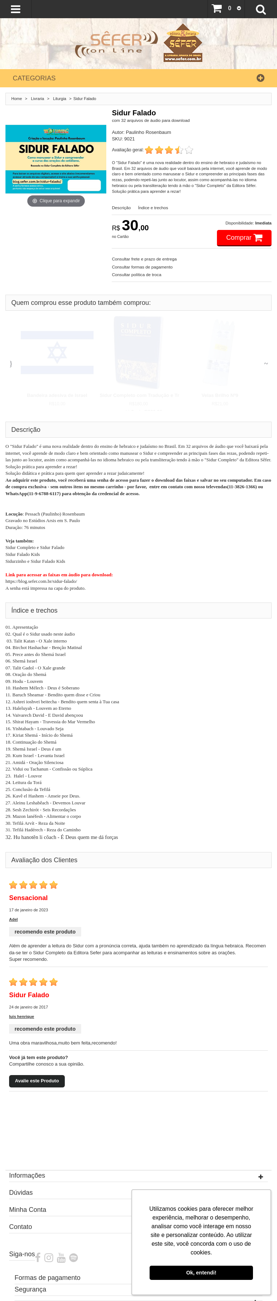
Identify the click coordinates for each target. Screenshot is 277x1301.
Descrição (121, 207)
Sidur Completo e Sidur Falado (34, 547)
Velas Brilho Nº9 (220, 395)
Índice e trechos (153, 207)
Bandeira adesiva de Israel (57, 395)
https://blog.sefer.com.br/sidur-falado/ (41, 581)
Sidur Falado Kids (22, 554)
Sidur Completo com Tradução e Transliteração (153, 395)
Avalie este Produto (37, 1080)
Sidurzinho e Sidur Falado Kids (35, 561)
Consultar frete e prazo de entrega (144, 258)
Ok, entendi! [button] (201, 1273)
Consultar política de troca (136, 274)
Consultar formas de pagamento (142, 266)
